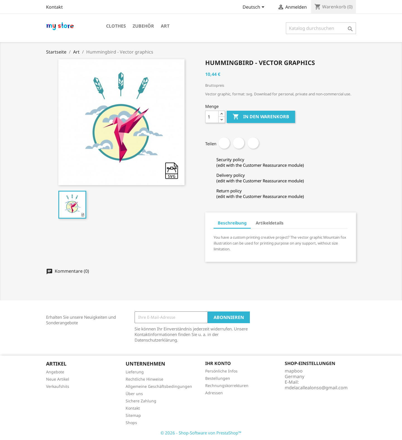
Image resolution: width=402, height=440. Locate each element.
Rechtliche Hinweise (144, 379)
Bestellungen (217, 378)
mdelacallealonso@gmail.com (316, 388)
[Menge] (212, 117)
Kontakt (54, 7)
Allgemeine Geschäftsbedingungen (159, 386)
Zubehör (143, 26)
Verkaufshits (57, 386)
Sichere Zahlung (141, 400)
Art (165, 26)
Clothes (116, 26)
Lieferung (135, 371)
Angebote (55, 371)
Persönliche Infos (221, 371)
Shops (131, 422)
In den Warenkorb (261, 116)
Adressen (214, 392)
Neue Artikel (57, 379)
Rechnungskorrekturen (226, 385)
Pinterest (253, 143)
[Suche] (321, 28)
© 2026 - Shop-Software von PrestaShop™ (201, 433)
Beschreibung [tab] (232, 223)
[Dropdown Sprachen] (254, 7)
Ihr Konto (218, 363)
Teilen (224, 143)
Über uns (134, 393)
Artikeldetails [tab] (270, 223)
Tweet (238, 143)
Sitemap (133, 415)
